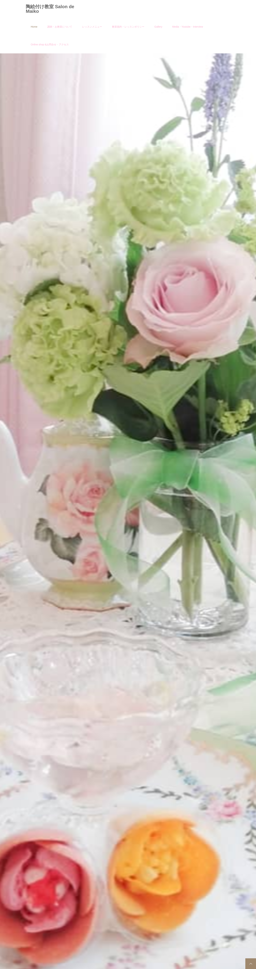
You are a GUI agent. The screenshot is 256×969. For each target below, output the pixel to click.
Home (34, 26)
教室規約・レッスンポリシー (128, 26)
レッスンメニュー (92, 26)
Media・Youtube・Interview (187, 26)
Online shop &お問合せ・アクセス (50, 44)
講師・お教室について (59, 26)
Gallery (158, 26)
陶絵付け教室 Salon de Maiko (50, 9)
